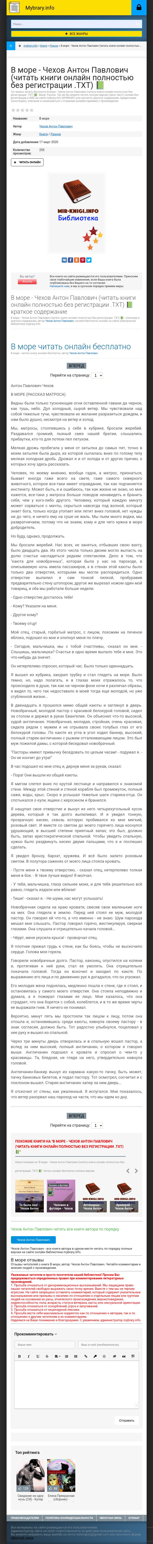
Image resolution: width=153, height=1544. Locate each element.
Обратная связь (111, 1518)
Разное (56, 134)
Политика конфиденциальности (69, 1518)
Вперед (76, 365)
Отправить (126, 1420)
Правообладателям (25, 1518)
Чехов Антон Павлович (56, 126)
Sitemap (133, 1518)
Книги (43, 134)
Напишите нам (59, 286)
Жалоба (27, 281)
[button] (19, 1356)
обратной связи (22, 1538)
